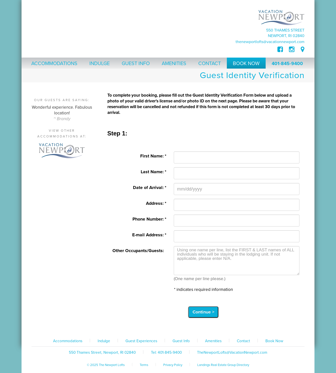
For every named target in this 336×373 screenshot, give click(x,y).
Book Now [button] (246, 64)
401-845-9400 (287, 63)
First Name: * (153, 156)
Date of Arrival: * (149, 187)
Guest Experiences (141, 341)
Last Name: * (153, 171)
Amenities (213, 341)
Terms (144, 365)
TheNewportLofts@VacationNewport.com (270, 41)
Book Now (274, 341)
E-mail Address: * (149, 235)
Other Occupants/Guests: (139, 250)
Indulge (104, 341)
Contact (243, 341)
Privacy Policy (172, 365)
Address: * (156, 203)
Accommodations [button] (54, 64)
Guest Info (181, 341)
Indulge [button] (99, 64)
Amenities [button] (174, 64)
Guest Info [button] (136, 64)
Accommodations (67, 341)
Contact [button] (209, 64)
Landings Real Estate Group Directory (223, 365)
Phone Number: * (149, 219)
